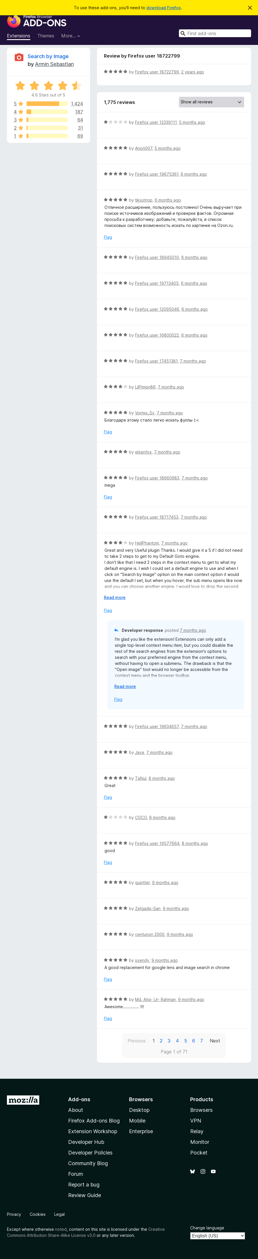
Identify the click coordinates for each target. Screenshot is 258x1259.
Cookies (38, 1214)
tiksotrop (143, 200)
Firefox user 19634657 (157, 726)
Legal (59, 1214)
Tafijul (140, 778)
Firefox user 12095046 (157, 309)
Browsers (201, 1110)
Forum (75, 1174)
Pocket (198, 1153)
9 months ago (165, 882)
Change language (207, 1227)
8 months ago (162, 778)
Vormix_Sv (144, 412)
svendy (142, 960)
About (75, 1110)
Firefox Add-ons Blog (94, 1121)
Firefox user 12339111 (156, 122)
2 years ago (192, 71)
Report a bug (84, 1185)
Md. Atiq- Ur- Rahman (155, 999)
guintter (142, 882)
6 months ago (194, 174)
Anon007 (143, 148)
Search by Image (48, 56)
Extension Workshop (92, 1131)
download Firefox (163, 7)
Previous (137, 1041)
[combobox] (215, 33)
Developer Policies (90, 1153)
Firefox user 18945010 (157, 257)
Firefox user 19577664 (157, 843)
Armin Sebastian (54, 64)
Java (139, 752)
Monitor (199, 1142)
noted (61, 1229)
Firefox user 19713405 (157, 283)
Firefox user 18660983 (157, 477)
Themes (45, 36)
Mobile (137, 1121)
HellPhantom (147, 543)
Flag (108, 237)
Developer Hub (86, 1142)
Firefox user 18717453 (156, 517)
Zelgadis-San (147, 908)
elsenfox (143, 452)
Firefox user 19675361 (156, 174)
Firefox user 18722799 (157, 71)
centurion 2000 (149, 934)
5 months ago (192, 122)
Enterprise (141, 1131)
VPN (195, 1121)
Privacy (14, 1214)
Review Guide (84, 1195)
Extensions (18, 36)
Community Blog (88, 1163)
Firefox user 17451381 (156, 361)
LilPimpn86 (145, 386)
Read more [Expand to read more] (115, 597)
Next (215, 1041)
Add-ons (79, 1099)
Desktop (139, 1110)
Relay (196, 1131)
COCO (141, 817)
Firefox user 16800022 (157, 335)
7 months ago (193, 361)
